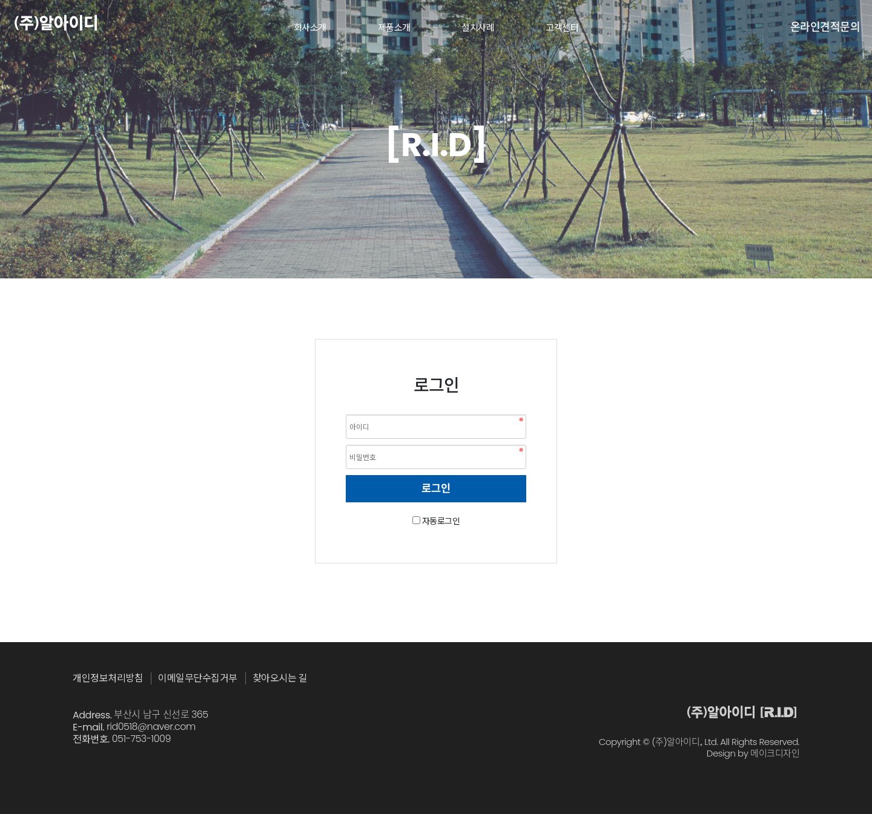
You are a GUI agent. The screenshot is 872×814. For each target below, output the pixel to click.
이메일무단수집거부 (197, 678)
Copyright (620, 742)
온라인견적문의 (825, 27)
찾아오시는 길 (280, 678)
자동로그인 (441, 521)
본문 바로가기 (0, 0)
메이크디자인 (774, 753)
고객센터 (562, 28)
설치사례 (477, 28)
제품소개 (394, 28)
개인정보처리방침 (108, 678)
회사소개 (310, 28)
